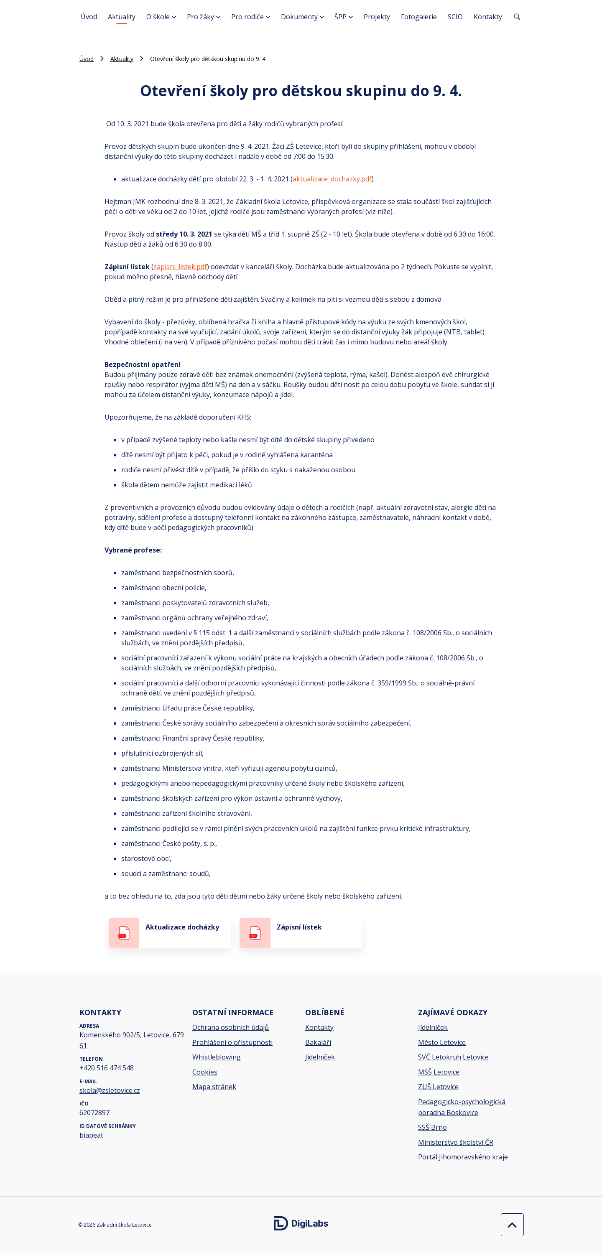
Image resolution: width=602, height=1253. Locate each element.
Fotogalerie (419, 16)
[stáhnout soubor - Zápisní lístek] (301, 933)
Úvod (89, 16)
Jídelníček (320, 1057)
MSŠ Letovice (438, 1072)
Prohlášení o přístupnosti (232, 1042)
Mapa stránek (214, 1086)
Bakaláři (318, 1042)
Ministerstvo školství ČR (455, 1142)
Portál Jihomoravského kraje (463, 1156)
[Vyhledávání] (517, 17)
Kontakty (488, 16)
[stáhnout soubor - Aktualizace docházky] (170, 933)
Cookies (204, 1072)
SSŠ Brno (432, 1127)
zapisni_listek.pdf (180, 266)
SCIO (455, 16)
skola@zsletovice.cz (109, 1090)
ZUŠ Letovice (438, 1086)
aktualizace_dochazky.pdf (332, 178)
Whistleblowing (216, 1057)
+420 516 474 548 (106, 1067)
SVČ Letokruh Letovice (453, 1057)
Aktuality (121, 16)
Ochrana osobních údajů (230, 1027)
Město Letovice (442, 1042)
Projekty (377, 16)
